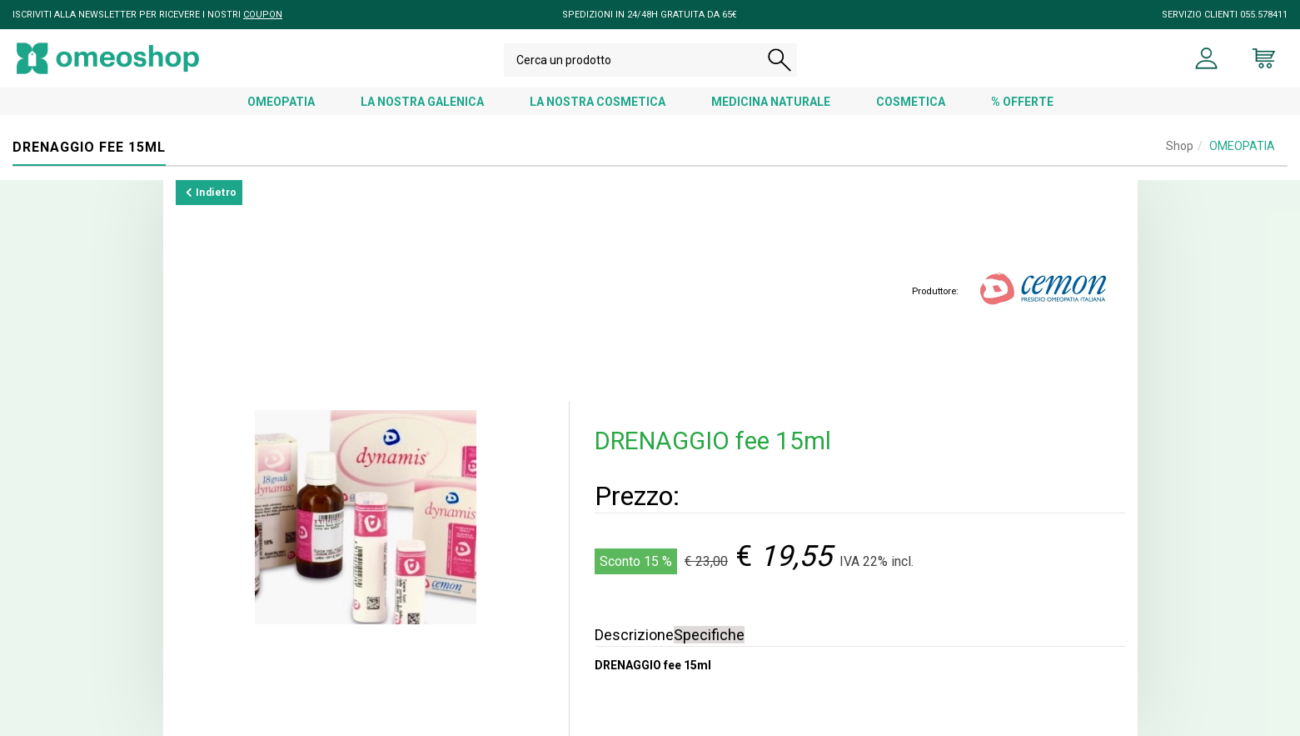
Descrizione (634, 634)
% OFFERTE (1022, 101)
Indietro (211, 192)
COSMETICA (910, 101)
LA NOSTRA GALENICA (422, 101)
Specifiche (709, 634)
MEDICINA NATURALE (770, 101)
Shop (1179, 146)
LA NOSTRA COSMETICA (597, 101)
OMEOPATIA (281, 101)
